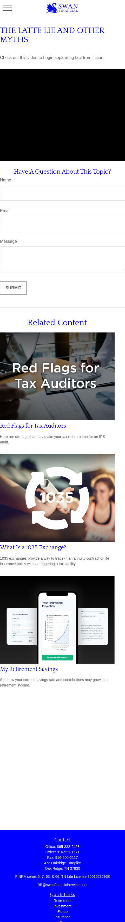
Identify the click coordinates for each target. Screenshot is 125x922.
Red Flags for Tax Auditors (33, 426)
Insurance (62, 917)
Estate (62, 912)
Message (8, 241)
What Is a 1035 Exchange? (33, 547)
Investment (62, 906)
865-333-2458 (68, 847)
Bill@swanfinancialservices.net (63, 885)
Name (5, 180)
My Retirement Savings (29, 669)
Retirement (62, 901)
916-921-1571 (68, 852)
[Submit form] (13, 288)
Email (5, 210)
